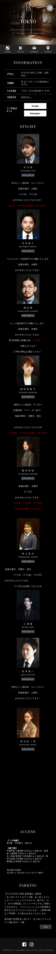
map (45, 927)
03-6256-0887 (28, 73)
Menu (51, 6)
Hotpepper (29, 111)
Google (27, 103)
